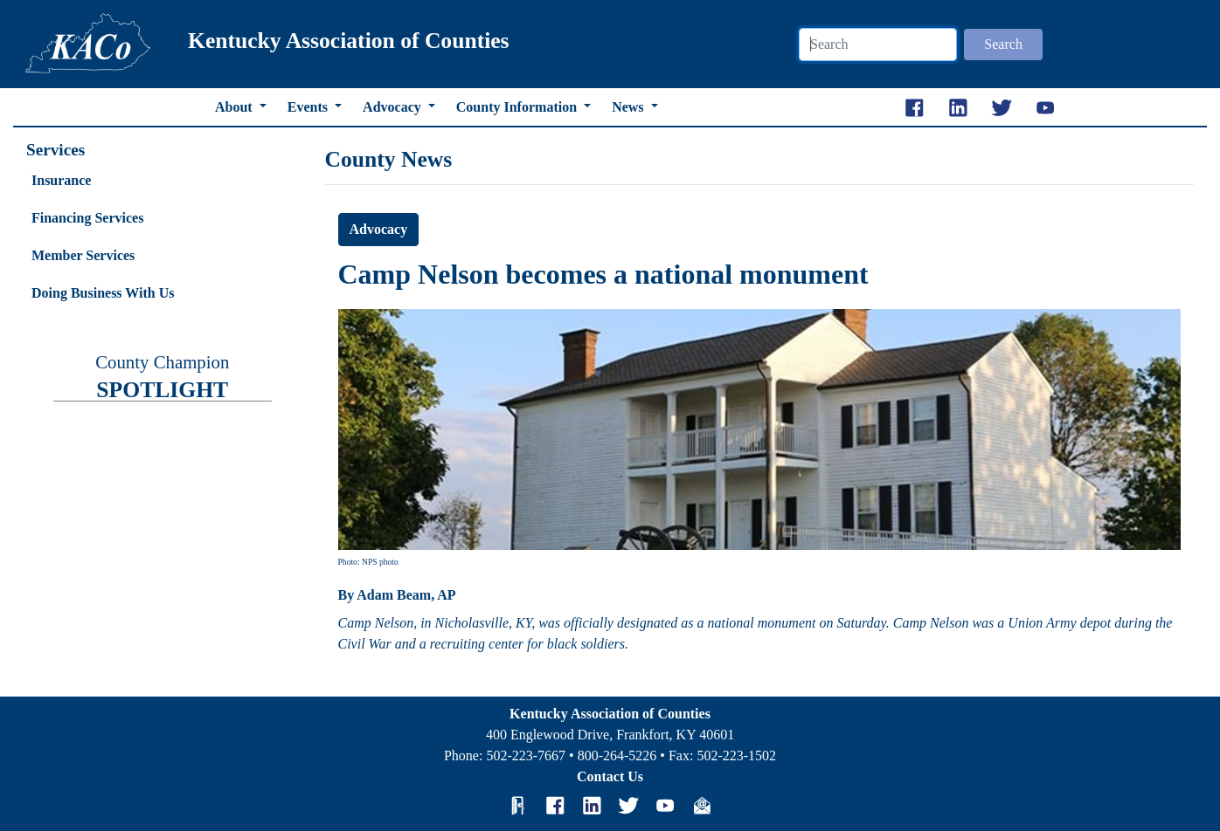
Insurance (61, 180)
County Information (518, 107)
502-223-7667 (525, 755)
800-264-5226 (617, 755)
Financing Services (87, 217)
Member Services (83, 255)
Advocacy (394, 107)
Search (1003, 44)
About (235, 107)
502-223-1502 (736, 755)
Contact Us (610, 776)
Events (309, 107)
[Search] (878, 44)
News (629, 107)
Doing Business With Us (102, 292)
